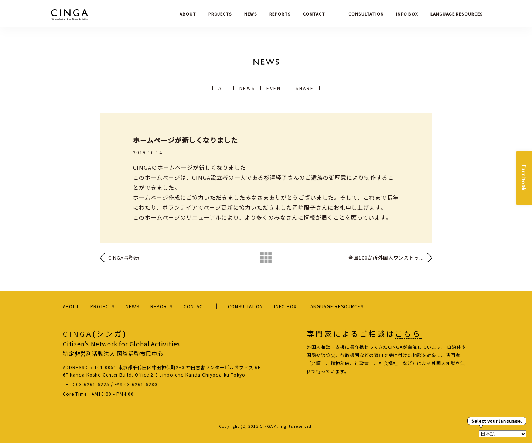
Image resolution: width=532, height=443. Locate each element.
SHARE (305, 88)
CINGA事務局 (123, 257)
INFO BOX (407, 14)
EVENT (275, 88)
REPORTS (280, 14)
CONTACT (314, 14)
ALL (223, 88)
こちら (408, 334)
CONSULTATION (366, 14)
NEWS (250, 14)
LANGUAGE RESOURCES (456, 14)
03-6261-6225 (92, 384)
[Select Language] (502, 433)
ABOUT (188, 14)
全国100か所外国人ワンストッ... (386, 257)
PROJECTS (220, 14)
